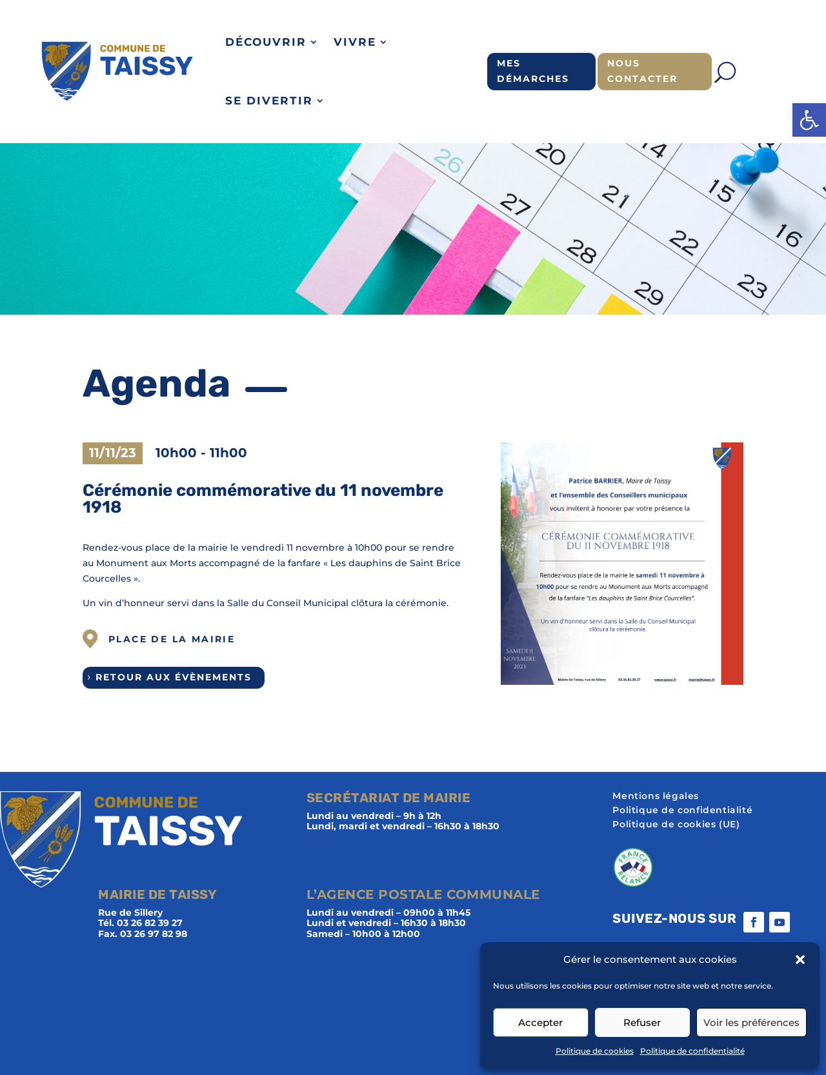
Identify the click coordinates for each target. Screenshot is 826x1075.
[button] (809, 120)
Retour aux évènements (174, 677)
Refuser (642, 1022)
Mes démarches (533, 70)
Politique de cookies (595, 1051)
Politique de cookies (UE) (676, 825)
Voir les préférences (751, 1022)
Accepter (540, 1022)
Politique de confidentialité (692, 1051)
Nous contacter (642, 70)
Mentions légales (655, 796)
